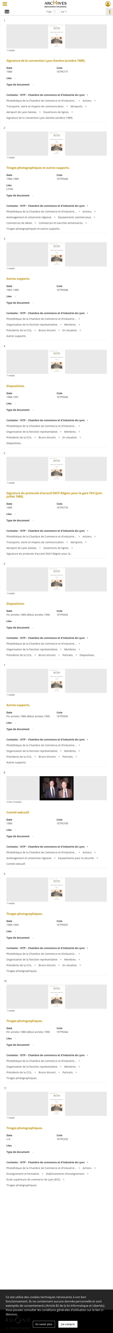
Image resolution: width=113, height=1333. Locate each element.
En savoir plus (44, 1324)
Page (49, 11)
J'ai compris (68, 1324)
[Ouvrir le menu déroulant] (5, 4)
